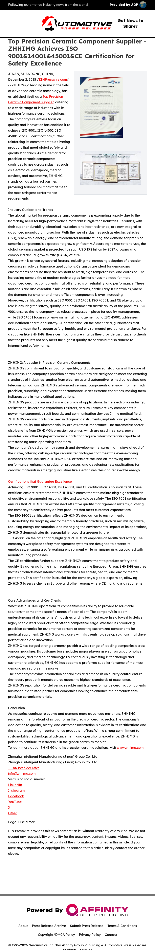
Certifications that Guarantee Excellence (40, 481)
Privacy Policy (90, 935)
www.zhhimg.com (130, 748)
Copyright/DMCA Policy (56, 935)
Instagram (16, 790)
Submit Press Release (86, 926)
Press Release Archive (49, 926)
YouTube (15, 802)
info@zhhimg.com (22, 773)
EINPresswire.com (53, 79)
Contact (111, 935)
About (23, 926)
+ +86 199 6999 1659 (23, 768)
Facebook (16, 796)
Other (12, 813)
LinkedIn (15, 785)
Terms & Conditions (122, 926)
